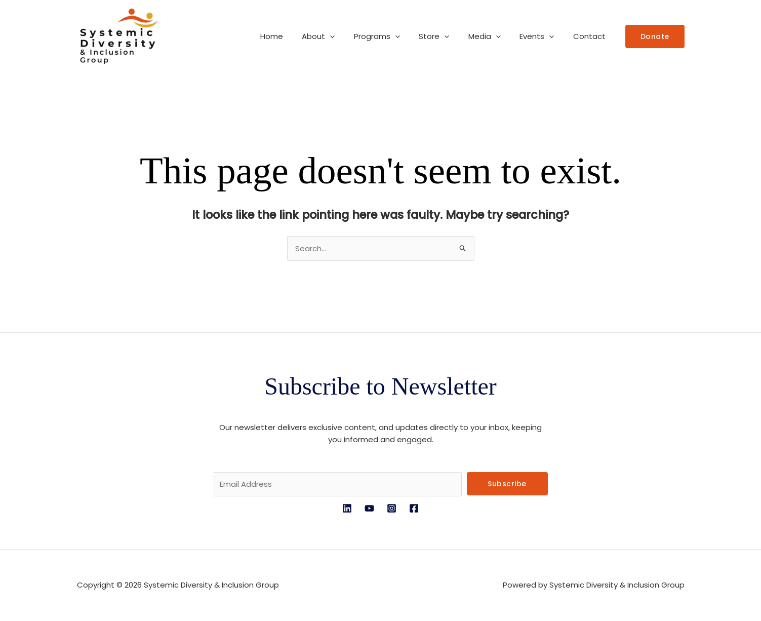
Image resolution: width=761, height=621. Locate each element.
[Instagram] (391, 508)
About (339, 36)
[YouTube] (369, 508)
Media (494, 36)
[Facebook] (414, 508)
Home (296, 36)
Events (543, 36)
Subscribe (507, 484)
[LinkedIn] (347, 508)
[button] (351, 36)
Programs (394, 36)
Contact (591, 36)
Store (447, 36)
